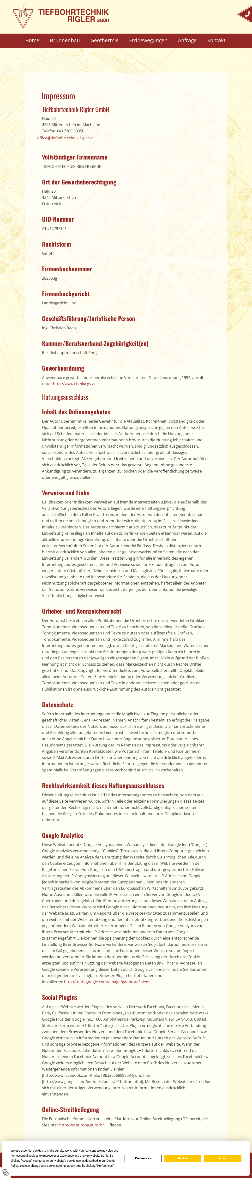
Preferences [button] (105, 1165)
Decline (183, 1158)
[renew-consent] (5, 1172)
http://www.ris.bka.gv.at (74, 383)
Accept (223, 1158)
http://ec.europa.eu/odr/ (81, 1125)
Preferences (143, 1158)
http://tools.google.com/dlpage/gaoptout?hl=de (107, 981)
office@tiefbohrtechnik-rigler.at (65, 138)
